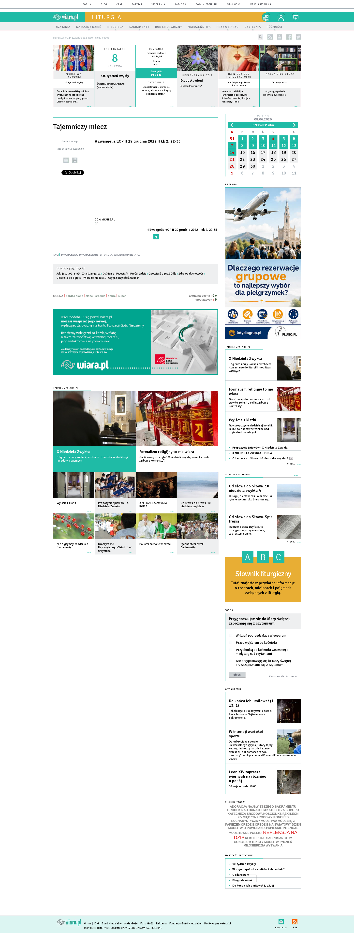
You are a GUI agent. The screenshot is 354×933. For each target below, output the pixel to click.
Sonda (229, 610)
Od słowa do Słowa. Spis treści (250, 519)
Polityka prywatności (217, 923)
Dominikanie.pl (105, 219)
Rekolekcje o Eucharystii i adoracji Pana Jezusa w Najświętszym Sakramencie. (250, 714)
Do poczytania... (280, 82)
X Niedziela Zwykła (73, 452)
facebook (289, 37)
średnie (100, 295)
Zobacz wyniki (276, 676)
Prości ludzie (138, 274)
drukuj (74, 160)
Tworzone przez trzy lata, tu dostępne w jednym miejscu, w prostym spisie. (247, 530)
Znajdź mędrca (91, 274)
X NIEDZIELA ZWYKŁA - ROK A (252, 453)
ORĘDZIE (247, 824)
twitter (298, 37)
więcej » (73, 109)
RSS (294, 920)
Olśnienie (108, 274)
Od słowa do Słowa (237, 474)
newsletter (279, 37)
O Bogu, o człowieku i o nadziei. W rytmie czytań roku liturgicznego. (250, 497)
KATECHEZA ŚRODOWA (245, 814)
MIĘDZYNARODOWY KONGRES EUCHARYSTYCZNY (260, 819)
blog (104, 4)
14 (232, 152)
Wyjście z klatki (242, 420)
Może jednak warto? (191, 86)
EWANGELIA (68, 255)
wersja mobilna (260, 4)
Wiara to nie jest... (94, 278)
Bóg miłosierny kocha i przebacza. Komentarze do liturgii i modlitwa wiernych (93, 459)
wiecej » (114, 109)
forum (87, 4)
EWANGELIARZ (88, 255)
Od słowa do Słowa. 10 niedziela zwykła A (262, 458)
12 (283, 145)
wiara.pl (69, 17)
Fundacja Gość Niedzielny (185, 923)
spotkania (158, 4)
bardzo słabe (74, 295)
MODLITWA (269, 821)
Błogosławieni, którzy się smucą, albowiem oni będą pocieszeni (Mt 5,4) (156, 90)
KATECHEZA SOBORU (282, 810)
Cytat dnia (156, 82)
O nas (87, 923)
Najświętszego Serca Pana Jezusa (239, 84)
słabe (89, 295)
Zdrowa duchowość (191, 274)
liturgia (107, 17)
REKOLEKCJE (255, 838)
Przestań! (122, 274)
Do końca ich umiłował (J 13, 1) (251, 703)
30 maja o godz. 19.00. (243, 786)
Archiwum (291, 676)
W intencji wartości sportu (246, 733)
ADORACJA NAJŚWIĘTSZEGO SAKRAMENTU (263, 806)
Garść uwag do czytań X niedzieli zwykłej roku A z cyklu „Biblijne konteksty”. (174, 459)
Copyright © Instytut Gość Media (104, 928)
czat (119, 4)
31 (232, 138)
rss (270, 37)
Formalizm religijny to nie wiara (166, 452)
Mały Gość (233, 4)
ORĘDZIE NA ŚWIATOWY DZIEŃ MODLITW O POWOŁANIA (264, 826)
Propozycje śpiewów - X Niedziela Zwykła (260, 448)
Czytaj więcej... (197, 109)
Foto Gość (146, 923)
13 (294, 145)
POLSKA (256, 833)
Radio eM (180, 4)
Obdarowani (240, 875)
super (122, 295)
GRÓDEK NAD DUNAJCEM (246, 810)
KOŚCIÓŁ (270, 814)
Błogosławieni (191, 80)
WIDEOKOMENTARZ (127, 255)
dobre (112, 295)
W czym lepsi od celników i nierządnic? (258, 869)
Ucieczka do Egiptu (69, 278)
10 (263, 145)
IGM (96, 923)
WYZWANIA (274, 845)
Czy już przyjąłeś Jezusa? (123, 278)
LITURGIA (106, 255)
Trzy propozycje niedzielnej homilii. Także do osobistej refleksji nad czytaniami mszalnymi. (251, 429)
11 (273, 145)
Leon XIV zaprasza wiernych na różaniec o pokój (247, 776)
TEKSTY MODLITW (265, 842)
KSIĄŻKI (284, 814)
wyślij (66, 160)
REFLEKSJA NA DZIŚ (265, 835)
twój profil (281, 17)
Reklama (161, 923)
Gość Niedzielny (207, 4)
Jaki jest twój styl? (68, 274)
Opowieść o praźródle (162, 274)
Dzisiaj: (263, 118)
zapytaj (137, 4)
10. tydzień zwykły (73, 82)
